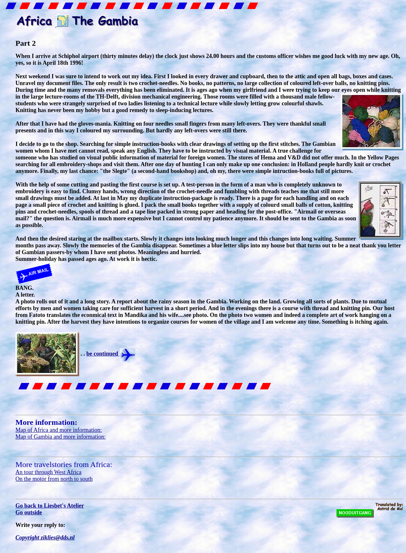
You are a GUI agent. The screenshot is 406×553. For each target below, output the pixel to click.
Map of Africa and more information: (58, 430)
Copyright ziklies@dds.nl (45, 537)
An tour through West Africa (48, 472)
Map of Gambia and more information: (60, 437)
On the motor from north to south (54, 479)
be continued (111, 353)
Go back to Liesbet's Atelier (49, 505)
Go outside (28, 512)
